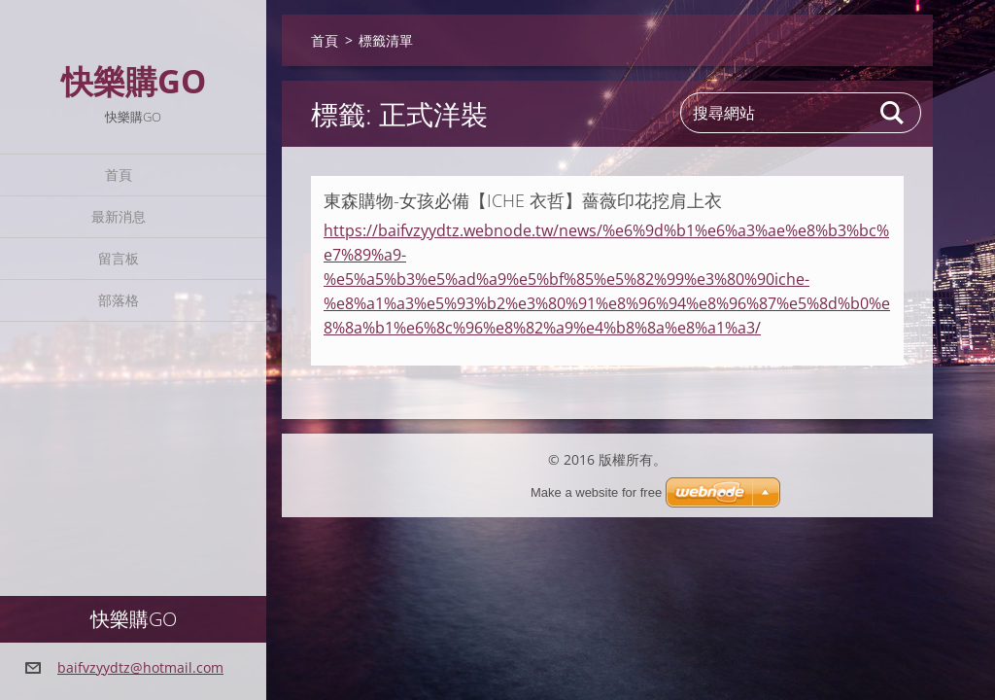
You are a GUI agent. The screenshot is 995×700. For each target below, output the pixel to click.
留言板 (118, 258)
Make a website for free (596, 492)
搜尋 (893, 112)
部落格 (118, 300)
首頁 (118, 174)
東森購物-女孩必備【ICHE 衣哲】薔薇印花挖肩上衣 (523, 200)
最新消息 (118, 216)
